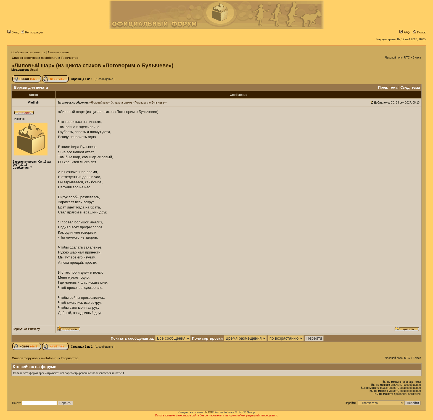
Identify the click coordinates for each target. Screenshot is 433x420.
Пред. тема (387, 87)
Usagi (34, 69)
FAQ (404, 32)
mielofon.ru (49, 57)
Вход (13, 32)
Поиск (419, 32)
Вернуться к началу (26, 329)
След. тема (410, 87)
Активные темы (58, 52)
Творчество (69, 57)
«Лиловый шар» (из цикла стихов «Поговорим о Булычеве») (92, 65)
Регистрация (32, 32)
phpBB (208, 412)
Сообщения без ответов (28, 52)
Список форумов (25, 57)
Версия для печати (31, 87)
